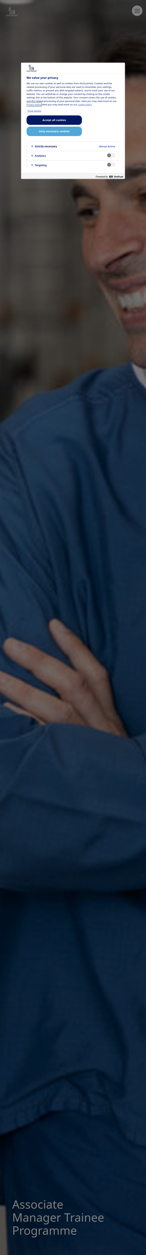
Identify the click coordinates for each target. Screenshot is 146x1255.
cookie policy (85, 104)
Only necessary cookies (54, 131)
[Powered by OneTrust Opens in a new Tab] (109, 176)
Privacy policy (34, 104)
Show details (34, 111)
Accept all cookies (54, 120)
